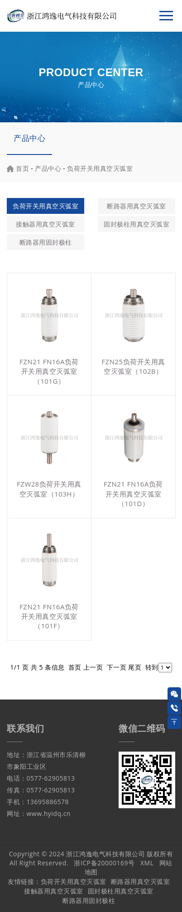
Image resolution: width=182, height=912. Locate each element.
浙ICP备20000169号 (104, 863)
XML (147, 863)
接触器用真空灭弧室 (45, 224)
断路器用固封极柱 (45, 242)
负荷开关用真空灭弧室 (100, 168)
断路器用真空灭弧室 (136, 206)
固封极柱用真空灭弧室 (136, 224)
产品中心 (29, 138)
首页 (22, 168)
